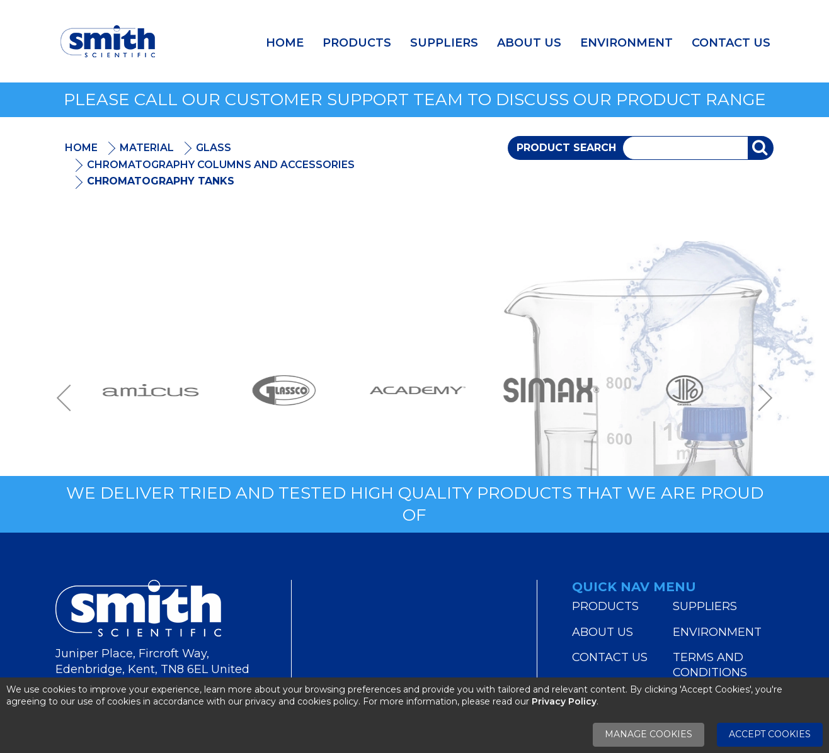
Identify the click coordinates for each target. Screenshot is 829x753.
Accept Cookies (770, 734)
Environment (626, 43)
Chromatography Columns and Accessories (221, 165)
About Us (529, 43)
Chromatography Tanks (160, 181)
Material (147, 148)
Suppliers (444, 43)
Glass (213, 148)
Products (357, 43)
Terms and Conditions (710, 664)
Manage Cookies (648, 734)
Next (761, 397)
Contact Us (731, 43)
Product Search (566, 148)
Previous (68, 397)
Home (285, 43)
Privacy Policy (564, 701)
